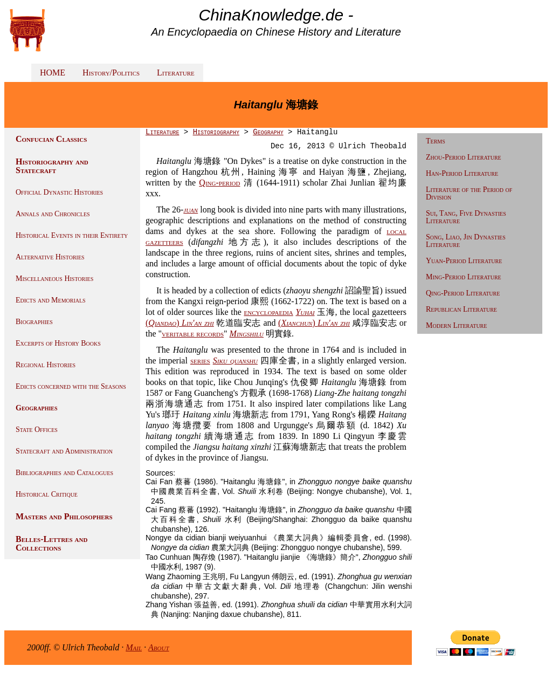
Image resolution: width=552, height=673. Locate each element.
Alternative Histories (50, 257)
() (180, 322)
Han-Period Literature (462, 173)
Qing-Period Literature (463, 293)
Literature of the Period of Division (469, 193)
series (200, 360)
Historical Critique (47, 494)
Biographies (34, 322)
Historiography (216, 132)
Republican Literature (461, 309)
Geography (268, 132)
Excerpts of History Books (58, 343)
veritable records (193, 333)
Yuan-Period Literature (464, 261)
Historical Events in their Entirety (72, 235)
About (158, 647)
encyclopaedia (268, 312)
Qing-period (219, 182)
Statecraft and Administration (64, 451)
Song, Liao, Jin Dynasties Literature (466, 241)
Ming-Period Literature (463, 277)
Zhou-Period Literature (463, 157)
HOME (52, 72)
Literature (176, 72)
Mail (134, 647)
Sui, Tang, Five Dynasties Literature (466, 217)
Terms (435, 141)
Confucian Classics (51, 138)
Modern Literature (456, 325)
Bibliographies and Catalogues (64, 473)
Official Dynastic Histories (59, 192)
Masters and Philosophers (64, 516)
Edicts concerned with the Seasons (71, 386)
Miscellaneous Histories (54, 278)
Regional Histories (45, 365)
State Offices (37, 429)
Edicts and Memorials (51, 300)
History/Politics (111, 72)
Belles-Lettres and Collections (51, 543)
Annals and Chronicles (53, 214)
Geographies (37, 408)
